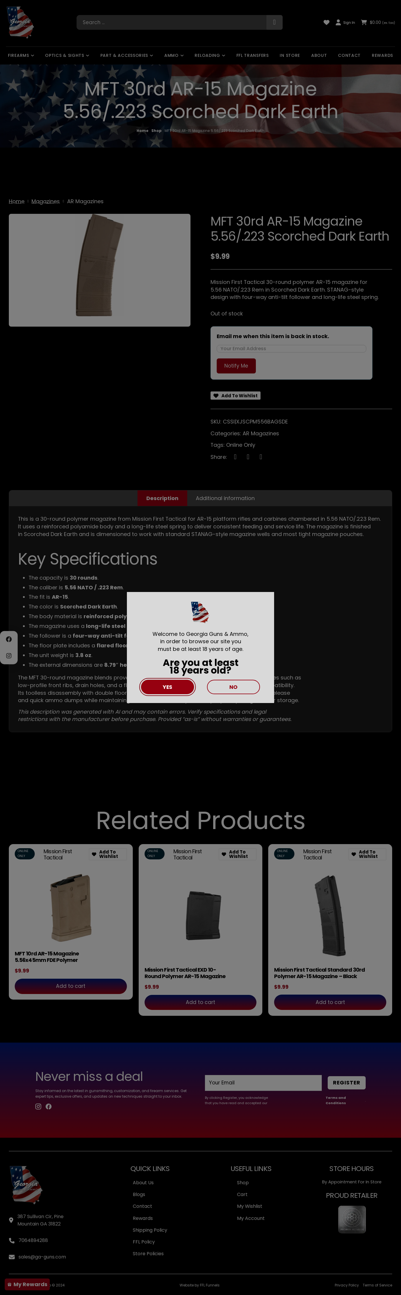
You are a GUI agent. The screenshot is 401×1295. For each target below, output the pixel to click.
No (233, 687)
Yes (167, 687)
